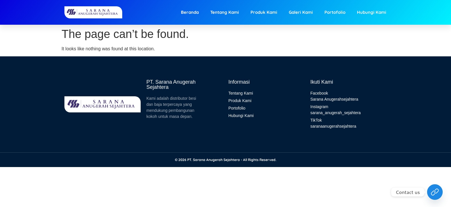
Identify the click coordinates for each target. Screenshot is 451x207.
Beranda (190, 12)
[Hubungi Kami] (435, 192)
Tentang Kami (224, 12)
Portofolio (334, 12)
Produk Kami (264, 12)
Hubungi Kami (371, 12)
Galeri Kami (301, 12)
